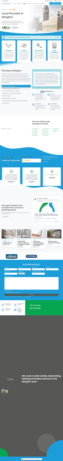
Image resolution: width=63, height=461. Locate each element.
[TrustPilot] (6, 27)
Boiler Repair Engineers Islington (8, 86)
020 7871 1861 (15, 24)
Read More (35, 181)
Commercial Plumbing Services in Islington (11, 91)
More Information (5, 103)
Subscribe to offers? (7, 292)
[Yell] (4, 27)
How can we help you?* (8, 278)
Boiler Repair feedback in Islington (9, 98)
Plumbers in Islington (6, 95)
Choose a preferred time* (36, 273)
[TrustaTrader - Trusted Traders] (8, 27)
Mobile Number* (7, 273)
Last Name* (20, 269)
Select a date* (20, 273)
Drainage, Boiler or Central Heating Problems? (11, 93)
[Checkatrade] (9, 27)
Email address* (48, 269)
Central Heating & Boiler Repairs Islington (10, 88)
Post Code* (34, 269)
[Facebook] (3, 27)
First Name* (6, 269)
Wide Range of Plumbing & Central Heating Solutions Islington (15, 100)
